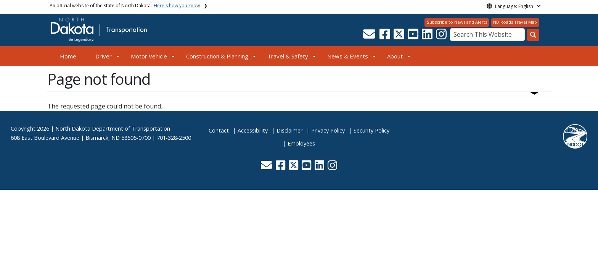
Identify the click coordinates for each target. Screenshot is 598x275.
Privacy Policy (328, 130)
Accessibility (253, 130)
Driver (103, 56)
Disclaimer (289, 130)
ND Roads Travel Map (515, 22)
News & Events (347, 56)
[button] (369, 36)
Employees (301, 143)
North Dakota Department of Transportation (112, 128)
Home (68, 56)
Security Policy (371, 130)
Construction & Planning (217, 56)
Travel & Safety (287, 56)
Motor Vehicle (149, 56)
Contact (219, 130)
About (395, 56)
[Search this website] (533, 35)
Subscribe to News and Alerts (457, 22)
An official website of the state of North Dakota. (125, 5)
